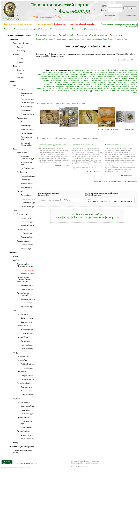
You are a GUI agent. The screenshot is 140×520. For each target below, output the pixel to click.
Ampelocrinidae (89, 70)
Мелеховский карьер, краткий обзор (50, 143)
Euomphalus (133, 76)
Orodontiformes (74, 86)
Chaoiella (49, 74)
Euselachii (60, 78)
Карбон (69, 35)
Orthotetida (109, 86)
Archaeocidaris (101, 70)
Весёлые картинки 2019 (114, 143)
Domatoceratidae (98, 76)
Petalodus (97, 89)
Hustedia (43, 82)
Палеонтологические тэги (95, 29)
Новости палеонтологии (60, 29)
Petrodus (117, 89)
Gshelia (99, 80)
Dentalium (134, 74)
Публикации (44, 29)
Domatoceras (67, 76)
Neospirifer (121, 84)
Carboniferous (71, 39)
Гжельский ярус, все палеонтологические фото (117, 127)
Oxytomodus (127, 86)
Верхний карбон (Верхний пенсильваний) (90, 35)
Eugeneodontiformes (121, 76)
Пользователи (78, 29)
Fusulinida (107, 78)
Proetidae (135, 91)
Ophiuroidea (63, 86)
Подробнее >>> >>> (60, 164)
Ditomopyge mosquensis (53, 76)
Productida (110, 91)
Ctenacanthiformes (112, 74)
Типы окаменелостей (128, 26)
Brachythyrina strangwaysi (121, 72)
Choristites (73, 74)
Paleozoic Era (59, 39)
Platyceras (134, 89)
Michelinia (73, 84)
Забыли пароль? (131, 15)
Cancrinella (41, 74)
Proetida (128, 91)
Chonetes (56, 74)
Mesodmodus (63, 84)
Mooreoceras (94, 84)
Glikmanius (125, 78)
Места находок (107, 24)
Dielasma (40, 76)
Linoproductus (105, 82)
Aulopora (70, 72)
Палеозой (60, 35)
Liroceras (114, 82)
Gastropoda (116, 78)
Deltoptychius (125, 74)
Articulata (48, 72)
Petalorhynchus (107, 89)
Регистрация (110, 15)
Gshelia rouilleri (109, 80)
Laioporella (94, 82)
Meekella (135, 82)
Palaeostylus (55, 89)
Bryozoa (135, 72)
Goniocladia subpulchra (78, 80)
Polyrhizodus (94, 91)
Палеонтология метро (26, 512)
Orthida (83, 86)
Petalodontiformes (86, 89)
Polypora (85, 91)
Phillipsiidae (125, 89)
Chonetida (64, 74)
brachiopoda (95, 72)
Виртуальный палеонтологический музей (21, 29)
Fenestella (68, 78)
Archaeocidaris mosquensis (117, 70)
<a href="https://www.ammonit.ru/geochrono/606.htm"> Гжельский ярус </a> (110, 199)
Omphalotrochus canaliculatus (47, 86)
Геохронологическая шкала (125, 24)
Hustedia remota (52, 82)
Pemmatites (64, 89)
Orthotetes (100, 86)
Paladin (135, 86)
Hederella (119, 80)
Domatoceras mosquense (82, 76)
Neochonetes (111, 84)
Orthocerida (91, 86)
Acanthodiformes (67, 70)
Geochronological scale (42, 39)
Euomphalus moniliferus (47, 78)
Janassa (62, 82)
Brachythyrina (106, 72)
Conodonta (93, 74)
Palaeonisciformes (43, 89)
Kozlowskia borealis (82, 82)
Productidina (119, 91)
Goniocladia (64, 80)
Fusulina (100, 78)
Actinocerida (78, 70)
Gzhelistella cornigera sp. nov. (82, 143)
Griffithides (92, 80)
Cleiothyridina (83, 74)
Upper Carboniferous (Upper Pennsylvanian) (95, 39)
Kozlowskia (70, 82)
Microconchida (83, 84)
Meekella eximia (52, 84)
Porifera (103, 91)
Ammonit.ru (91, 516)
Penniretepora (74, 89)
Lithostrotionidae (125, 82)
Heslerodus (134, 80)
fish (84, 78)
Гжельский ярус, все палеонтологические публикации (114, 179)
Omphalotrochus (132, 84)
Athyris (63, 72)
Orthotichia (118, 86)
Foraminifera (91, 78)
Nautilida (103, 84)
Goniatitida (55, 80)
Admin (122, 60)
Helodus (126, 80)
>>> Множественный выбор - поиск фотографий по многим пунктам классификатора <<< (86, 214)
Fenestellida (77, 78)
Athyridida (56, 72)
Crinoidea (101, 74)
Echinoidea (109, 76)
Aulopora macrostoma (83, 72)
